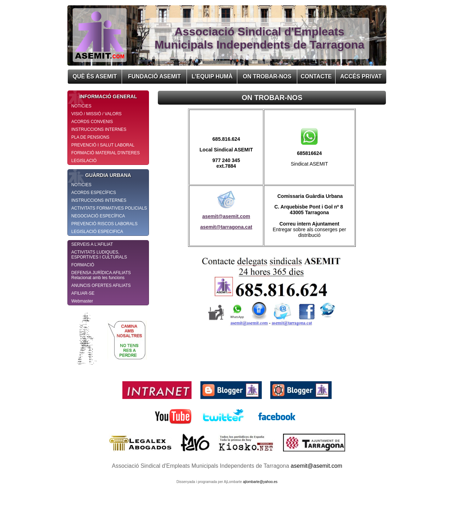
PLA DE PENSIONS (90, 137)
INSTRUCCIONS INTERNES (98, 129)
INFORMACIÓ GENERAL (102, 96)
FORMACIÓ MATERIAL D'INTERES (105, 152)
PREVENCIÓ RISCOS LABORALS (104, 223)
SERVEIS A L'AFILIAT (92, 244)
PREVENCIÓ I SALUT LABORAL (102, 145)
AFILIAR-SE (82, 293)
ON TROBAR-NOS (267, 76)
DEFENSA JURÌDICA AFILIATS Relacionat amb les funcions (101, 275)
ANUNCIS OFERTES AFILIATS (101, 285)
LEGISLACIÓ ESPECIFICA (97, 231)
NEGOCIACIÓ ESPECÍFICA (98, 215)
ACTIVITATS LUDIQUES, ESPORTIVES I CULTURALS (99, 255)
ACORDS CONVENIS (92, 121)
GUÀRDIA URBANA (99, 175)
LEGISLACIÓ (83, 160)
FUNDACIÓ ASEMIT (154, 76)
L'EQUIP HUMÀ (212, 76)
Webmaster (82, 301)
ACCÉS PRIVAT (361, 76)
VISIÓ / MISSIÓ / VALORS (96, 113)
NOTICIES (81, 106)
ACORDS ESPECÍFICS (93, 192)
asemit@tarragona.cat (226, 227)
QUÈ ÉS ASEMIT (95, 76)
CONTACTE (316, 76)
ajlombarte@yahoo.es (260, 482)
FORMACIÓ (82, 264)
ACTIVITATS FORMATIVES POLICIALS (109, 208)
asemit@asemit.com (226, 216)
